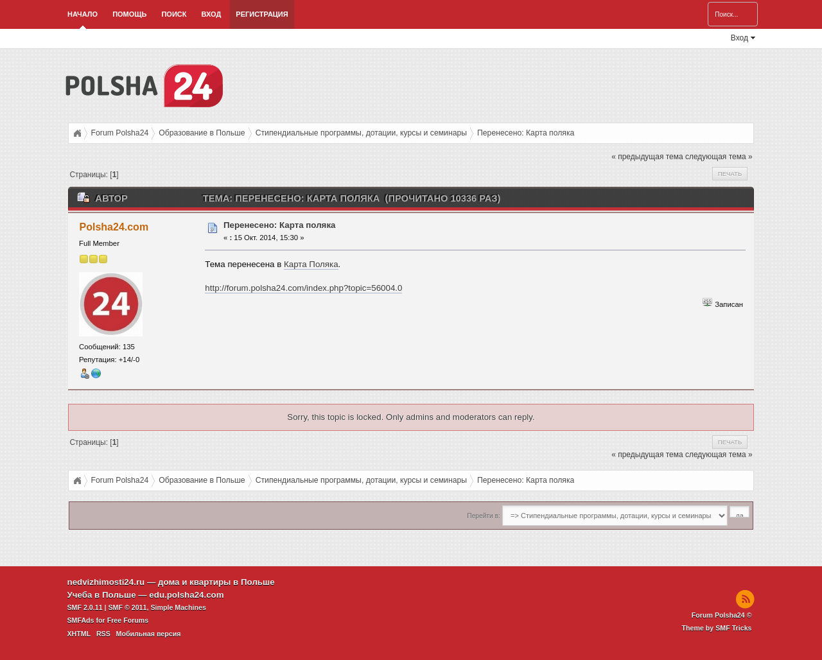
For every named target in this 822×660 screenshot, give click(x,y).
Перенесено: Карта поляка (279, 225)
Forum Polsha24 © (722, 615)
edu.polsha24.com (186, 595)
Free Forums (128, 620)
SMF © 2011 (128, 607)
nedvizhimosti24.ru (106, 582)
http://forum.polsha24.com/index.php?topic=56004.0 (303, 288)
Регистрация (262, 14)
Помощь (129, 14)
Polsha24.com (114, 226)
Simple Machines (178, 607)
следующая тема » (719, 156)
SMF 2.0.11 (85, 607)
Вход (211, 14)
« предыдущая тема (647, 156)
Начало (82, 14)
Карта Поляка (311, 264)
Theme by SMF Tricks (717, 628)
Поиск (173, 14)
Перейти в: (483, 515)
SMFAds (80, 620)
